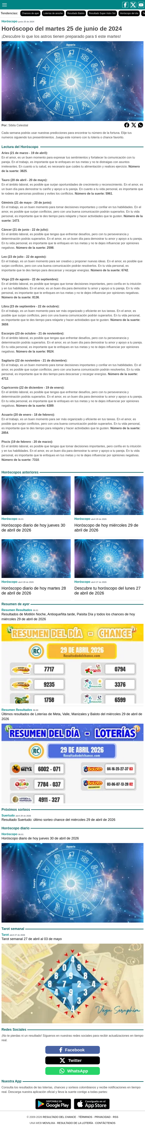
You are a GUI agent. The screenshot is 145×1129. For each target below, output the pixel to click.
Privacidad (103, 1116)
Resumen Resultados (17, 610)
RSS (115, 1116)
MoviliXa (49, 1122)
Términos (85, 1116)
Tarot (5, 934)
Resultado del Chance (59, 1116)
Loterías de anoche (53, 13)
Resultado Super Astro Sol (102, 13)
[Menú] (4, 4)
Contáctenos (105, 1122)
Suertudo (8, 815)
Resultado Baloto (75, 13)
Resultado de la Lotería (75, 1122)
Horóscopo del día (129, 13)
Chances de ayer (30, 13)
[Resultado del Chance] (38, 4)
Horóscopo (9, 21)
